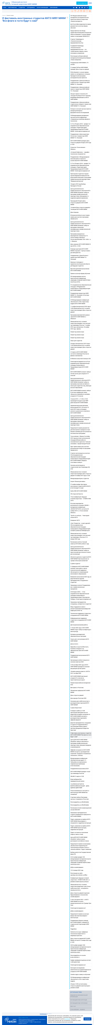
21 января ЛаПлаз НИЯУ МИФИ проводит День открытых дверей (79, 68)
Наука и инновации (42, 7)
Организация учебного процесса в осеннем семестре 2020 (79, 661)
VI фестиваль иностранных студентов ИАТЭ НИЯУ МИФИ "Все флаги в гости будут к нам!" (80, 734)
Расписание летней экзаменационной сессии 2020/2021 (80, 808)
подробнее (67, 1019)
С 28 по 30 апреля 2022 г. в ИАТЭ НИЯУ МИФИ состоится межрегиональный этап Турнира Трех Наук (80, 902)
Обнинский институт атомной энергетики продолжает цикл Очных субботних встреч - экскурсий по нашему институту (80, 887)
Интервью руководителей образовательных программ (78, 635)
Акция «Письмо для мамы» (77, 481)
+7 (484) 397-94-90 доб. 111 (24, 1022)
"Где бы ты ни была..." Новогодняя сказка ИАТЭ (79, 516)
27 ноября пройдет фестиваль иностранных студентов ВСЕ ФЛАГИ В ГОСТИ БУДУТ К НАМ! (80, 486)
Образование (53, 7)
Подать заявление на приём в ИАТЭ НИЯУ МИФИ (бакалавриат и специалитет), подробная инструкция (80, 821)
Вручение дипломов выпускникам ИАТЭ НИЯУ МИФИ (79, 269)
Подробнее (73, 929)
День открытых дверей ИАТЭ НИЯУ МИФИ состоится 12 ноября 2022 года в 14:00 (80, 940)
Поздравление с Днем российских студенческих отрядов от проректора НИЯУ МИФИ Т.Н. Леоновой (80, 104)
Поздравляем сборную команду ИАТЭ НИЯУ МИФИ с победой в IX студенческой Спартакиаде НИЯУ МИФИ (79, 923)
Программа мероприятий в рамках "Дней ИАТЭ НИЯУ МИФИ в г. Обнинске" (80, 316)
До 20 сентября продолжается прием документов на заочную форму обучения (80, 25)
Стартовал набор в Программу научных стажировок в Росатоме (79, 798)
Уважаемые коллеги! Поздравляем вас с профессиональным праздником (80, 587)
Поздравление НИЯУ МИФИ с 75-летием (79, 63)
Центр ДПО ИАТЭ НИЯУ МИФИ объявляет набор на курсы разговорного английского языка (79, 839)
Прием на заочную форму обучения (80, 273)
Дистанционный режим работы (79, 625)
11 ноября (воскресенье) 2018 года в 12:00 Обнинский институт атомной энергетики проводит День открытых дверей (80, 309)
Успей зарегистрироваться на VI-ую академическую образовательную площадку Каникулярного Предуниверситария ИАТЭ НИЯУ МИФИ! (80, 365)
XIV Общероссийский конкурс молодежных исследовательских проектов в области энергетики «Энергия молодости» (79, 18)
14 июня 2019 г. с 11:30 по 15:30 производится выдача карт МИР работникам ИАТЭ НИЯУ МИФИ (79, 400)
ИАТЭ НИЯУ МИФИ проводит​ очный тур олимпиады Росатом (80, 772)
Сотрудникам (31, 7)
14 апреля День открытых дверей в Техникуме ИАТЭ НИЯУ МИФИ (80, 208)
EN (87, 7)
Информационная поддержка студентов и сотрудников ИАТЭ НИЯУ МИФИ (80, 620)
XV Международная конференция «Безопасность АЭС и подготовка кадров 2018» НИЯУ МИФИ (79, 301)
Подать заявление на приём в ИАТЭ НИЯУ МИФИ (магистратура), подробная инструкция (80, 827)
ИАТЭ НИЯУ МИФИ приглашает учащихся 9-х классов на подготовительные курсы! (79, 678)
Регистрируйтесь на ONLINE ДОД (79, 802)
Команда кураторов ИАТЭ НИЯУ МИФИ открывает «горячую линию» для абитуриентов (80, 250)
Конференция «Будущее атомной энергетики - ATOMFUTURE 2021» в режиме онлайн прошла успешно (80, 879)
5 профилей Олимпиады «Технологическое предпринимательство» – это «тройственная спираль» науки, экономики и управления (79, 49)
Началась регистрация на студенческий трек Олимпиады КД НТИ (80, 467)
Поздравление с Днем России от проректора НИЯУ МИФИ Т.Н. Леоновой (79, 257)
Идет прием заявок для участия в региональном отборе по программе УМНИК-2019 (80, 448)
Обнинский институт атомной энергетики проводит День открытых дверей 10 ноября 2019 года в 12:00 (80, 473)
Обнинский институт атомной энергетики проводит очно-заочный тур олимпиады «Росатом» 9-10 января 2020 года (80, 536)
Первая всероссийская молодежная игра (80, 683)
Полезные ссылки (46, 1014)
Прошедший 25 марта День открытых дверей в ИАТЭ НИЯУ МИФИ (79, 202)
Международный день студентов (79, 478)
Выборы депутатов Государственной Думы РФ (80, 853)
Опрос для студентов (76, 340)
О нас (4, 7)
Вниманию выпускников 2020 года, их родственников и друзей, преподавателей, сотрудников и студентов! (80, 579)
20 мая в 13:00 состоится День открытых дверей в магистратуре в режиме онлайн (80, 985)
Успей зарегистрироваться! (78, 908)
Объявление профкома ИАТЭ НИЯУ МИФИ (80, 691)
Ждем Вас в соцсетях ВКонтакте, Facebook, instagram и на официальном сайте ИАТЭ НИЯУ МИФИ (79, 649)
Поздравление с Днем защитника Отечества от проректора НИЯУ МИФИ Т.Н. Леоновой (79, 136)
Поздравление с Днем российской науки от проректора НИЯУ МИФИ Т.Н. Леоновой (79, 89)
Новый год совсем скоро (77, 331)
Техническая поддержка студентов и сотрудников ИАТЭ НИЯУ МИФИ (80, 614)
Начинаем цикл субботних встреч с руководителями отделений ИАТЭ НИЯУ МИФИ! (80, 703)
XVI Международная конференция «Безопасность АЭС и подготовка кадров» (79, 979)
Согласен (87, 1019)
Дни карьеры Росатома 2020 (78, 698)
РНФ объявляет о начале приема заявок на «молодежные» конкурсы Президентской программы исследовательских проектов (80, 75)
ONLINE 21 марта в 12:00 (77, 776)
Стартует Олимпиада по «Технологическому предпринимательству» (77, 41)
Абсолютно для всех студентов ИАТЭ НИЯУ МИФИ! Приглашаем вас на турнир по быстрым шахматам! (80, 558)
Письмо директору (82, 3)
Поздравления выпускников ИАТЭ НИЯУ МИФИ (79, 656)
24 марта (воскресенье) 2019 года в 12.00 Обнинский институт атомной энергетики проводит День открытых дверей (80, 346)
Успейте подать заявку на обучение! (80, 974)
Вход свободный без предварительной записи (77, 780)
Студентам (22, 7)
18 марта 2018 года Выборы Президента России (78, 185)
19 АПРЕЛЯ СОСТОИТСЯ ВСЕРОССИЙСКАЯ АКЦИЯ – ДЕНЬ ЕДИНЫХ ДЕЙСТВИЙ (79, 785)
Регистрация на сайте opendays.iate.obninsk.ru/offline (78, 874)
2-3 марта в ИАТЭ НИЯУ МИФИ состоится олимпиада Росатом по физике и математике (79, 353)
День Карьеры (74, 212)
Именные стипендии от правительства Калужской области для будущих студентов (80, 263)
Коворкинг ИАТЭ (75, 520)
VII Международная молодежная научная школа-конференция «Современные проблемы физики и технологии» (80, 118)
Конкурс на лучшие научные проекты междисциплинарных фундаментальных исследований (80, 110)
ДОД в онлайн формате (76, 867)
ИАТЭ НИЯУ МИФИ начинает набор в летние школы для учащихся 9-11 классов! (80, 373)
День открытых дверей (76, 695)
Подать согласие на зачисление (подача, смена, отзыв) (79, 833)
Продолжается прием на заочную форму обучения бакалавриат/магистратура (79, 915)
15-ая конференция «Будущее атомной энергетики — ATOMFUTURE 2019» (80, 498)
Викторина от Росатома (76, 687)
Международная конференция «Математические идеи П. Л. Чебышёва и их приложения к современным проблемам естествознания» (78, 762)
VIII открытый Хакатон (76, 494)
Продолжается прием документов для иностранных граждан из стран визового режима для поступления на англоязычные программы (80, 430)
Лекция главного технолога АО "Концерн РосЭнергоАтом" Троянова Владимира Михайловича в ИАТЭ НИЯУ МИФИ (80, 96)
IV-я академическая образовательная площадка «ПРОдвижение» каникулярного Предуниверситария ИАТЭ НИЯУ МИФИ (80, 287)
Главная (4, 15)
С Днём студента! (75, 563)
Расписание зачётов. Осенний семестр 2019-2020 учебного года (79, 542)
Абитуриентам (12, 7)
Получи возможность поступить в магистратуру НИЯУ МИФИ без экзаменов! (79, 792)
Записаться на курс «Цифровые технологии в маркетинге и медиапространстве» (79, 933)
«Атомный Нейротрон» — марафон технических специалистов (79, 153)
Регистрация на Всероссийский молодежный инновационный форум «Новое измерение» (80, 57)
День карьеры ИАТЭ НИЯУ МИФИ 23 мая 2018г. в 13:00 (80, 245)
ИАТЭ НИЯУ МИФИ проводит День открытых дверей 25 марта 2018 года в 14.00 (80, 142)
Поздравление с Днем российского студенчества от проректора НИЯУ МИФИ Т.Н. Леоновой (80, 82)
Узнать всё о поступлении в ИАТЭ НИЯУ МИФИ (79, 640)
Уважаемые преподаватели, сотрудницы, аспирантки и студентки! (80, 603)
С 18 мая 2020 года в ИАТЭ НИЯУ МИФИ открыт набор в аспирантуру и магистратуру (80, 629)
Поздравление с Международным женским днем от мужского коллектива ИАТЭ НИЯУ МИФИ (79, 158)
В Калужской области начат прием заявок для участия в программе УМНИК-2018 (79, 217)
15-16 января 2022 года (76, 870)
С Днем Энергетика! (76, 707)
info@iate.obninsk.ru (23, 1023)
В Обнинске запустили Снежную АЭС (80, 358)
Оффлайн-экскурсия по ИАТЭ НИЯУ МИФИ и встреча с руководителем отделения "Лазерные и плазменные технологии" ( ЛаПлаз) (80, 752)
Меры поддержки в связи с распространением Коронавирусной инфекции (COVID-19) (80, 608)
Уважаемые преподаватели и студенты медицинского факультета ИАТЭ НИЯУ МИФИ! (80, 814)
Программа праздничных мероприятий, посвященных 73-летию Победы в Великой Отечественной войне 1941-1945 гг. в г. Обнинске (80, 237)
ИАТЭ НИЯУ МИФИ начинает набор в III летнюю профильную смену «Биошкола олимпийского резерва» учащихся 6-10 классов (80, 393)
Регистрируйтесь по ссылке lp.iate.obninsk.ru (78, 956)
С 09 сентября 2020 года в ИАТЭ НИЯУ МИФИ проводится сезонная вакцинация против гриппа (79, 666)
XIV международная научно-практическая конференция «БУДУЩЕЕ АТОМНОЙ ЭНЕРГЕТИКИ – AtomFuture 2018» (80, 279)
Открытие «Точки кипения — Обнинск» (78, 148)
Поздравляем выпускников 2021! (79, 768)
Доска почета (74, 644)
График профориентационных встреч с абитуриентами (80, 961)
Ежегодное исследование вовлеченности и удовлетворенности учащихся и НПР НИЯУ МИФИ (80, 969)
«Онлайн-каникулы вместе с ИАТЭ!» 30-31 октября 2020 (80, 672)
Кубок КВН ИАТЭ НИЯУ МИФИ (78, 491)
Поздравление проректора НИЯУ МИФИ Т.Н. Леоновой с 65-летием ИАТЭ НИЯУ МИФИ (79, 295)
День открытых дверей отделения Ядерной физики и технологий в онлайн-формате (79, 894)
